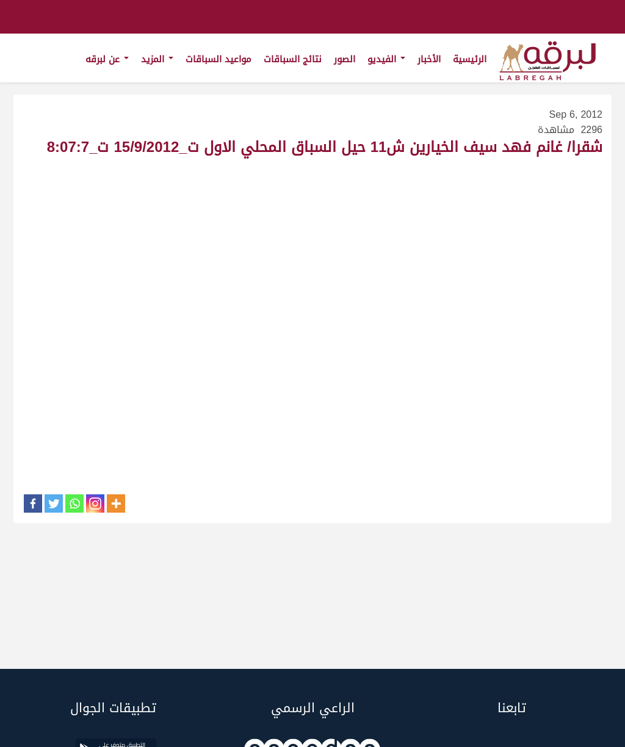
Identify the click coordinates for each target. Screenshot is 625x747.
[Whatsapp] (74, 503)
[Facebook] (33, 503)
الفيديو (386, 59)
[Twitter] (54, 503)
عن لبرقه (107, 59)
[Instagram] (95, 503)
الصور (344, 59)
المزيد (157, 59)
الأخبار (429, 59)
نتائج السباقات (293, 59)
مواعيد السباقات (218, 59)
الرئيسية (469, 59)
